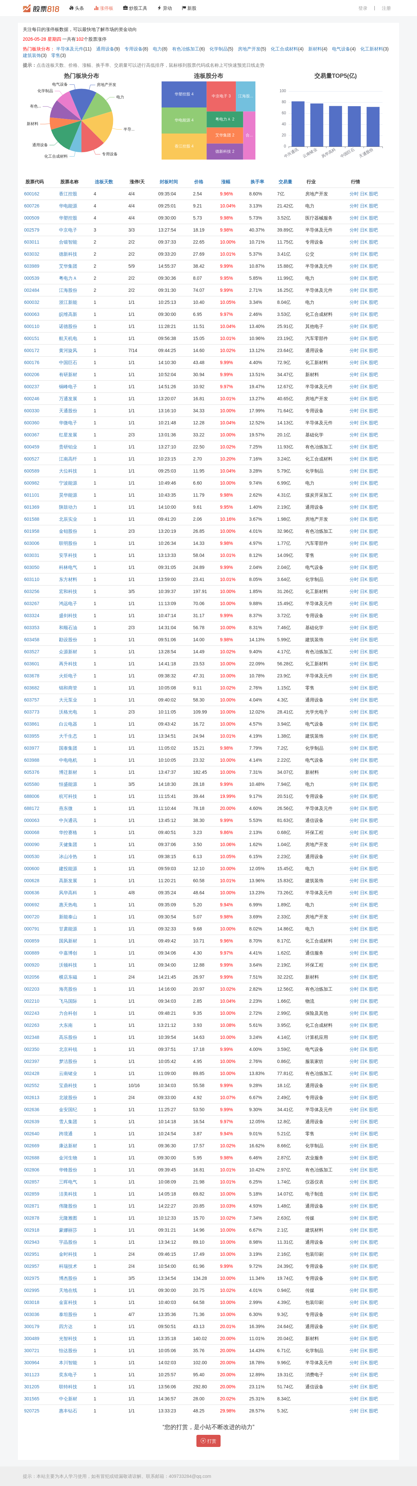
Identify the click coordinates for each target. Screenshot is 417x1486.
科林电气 (68, 567)
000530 (31, 856)
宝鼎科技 (68, 1085)
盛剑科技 (68, 615)
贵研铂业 (68, 446)
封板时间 (169, 181)
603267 (31, 603)
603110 (31, 579)
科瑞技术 (68, 1266)
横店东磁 (68, 977)
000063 (31, 820)
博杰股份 (68, 1278)
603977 (31, 748)
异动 (164, 8)
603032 (31, 254)
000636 (31, 892)
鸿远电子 (68, 603)
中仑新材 (68, 1398)
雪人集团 (68, 1121)
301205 (31, 1386)
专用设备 (133, 48)
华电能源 (68, 205)
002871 (31, 1206)
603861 (31, 724)
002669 (31, 1145)
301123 (31, 1374)
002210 (31, 1001)
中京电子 (68, 230)
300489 (31, 1338)
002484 (31, 290)
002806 (31, 1169)
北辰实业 (68, 519)
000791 (31, 928)
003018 (31, 1302)
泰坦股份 (68, 1314)
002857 (31, 1181)
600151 (31, 338)
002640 (31, 1133)
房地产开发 (249, 48)
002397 (31, 1061)
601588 (31, 519)
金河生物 (68, 1157)
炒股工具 (135, 8)
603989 (31, 266)
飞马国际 (68, 1001)
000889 (31, 952)
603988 (31, 760)
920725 (31, 1410)
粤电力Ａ (68, 278)
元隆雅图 (68, 1218)
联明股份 (68, 543)
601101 (31, 495)
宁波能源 (68, 483)
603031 (31, 555)
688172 (31, 808)
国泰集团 (68, 748)
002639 (31, 1121)
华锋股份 (68, 1169)
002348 (31, 1037)
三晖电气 (68, 1181)
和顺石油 (68, 627)
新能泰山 (68, 916)
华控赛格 (68, 832)
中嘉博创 (68, 952)
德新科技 (68, 254)
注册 (386, 8)
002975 (31, 1278)
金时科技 (68, 1254)
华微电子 (68, 422)
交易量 (285, 181)
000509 (31, 217)
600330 (31, 410)
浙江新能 (68, 302)
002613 (31, 1097)
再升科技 (68, 663)
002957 (31, 1266)
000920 (31, 965)
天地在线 (68, 1290)
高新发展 (68, 880)
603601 (31, 663)
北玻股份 (68, 1097)
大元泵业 (68, 699)
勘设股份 (68, 639)
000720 (31, 916)
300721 (31, 1350)
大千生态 (68, 736)
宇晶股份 (68, 1242)
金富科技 (68, 1302)
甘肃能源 (68, 928)
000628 (31, 880)
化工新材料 (371, 48)
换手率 (257, 181)
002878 (31, 1218)
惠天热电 (68, 904)
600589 (31, 471)
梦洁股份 (68, 1061)
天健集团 (68, 844)
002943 (31, 1242)
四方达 (66, 1326)
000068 (31, 832)
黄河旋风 (68, 350)
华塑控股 (68, 217)
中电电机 (68, 760)
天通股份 (68, 410)
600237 (31, 386)
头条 (76, 8)
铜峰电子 (68, 386)
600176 (31, 362)
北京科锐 (68, 1049)
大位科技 (68, 471)
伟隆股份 (68, 1206)
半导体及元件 (69, 48)
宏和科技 (68, 591)
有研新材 (68, 374)
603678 (31, 675)
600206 (31, 374)
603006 (31, 543)
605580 (31, 784)
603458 (31, 639)
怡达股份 (68, 1350)
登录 (362, 8)
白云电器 (68, 724)
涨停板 (103, 8)
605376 (31, 772)
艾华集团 (68, 266)
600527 (31, 458)
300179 (31, 1326)
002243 (31, 1013)
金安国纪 (68, 1109)
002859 (31, 1193)
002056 (31, 977)
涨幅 (225, 181)
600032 (31, 302)
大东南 (66, 1025)
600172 (31, 350)
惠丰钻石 (68, 1410)
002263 (31, 1025)
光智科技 (68, 1338)
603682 (31, 687)
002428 (31, 1073)
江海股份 (68, 290)
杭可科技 (68, 796)
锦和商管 (68, 687)
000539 (31, 278)
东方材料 (68, 579)
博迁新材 (68, 772)
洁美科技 (68, 1193)
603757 (31, 699)
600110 (31, 326)
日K (363, 193)
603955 (31, 736)
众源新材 (68, 651)
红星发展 (68, 434)
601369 (31, 507)
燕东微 (66, 808)
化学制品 (218, 48)
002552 (31, 1085)
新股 (189, 8)
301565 (31, 1398)
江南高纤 (68, 458)
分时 (354, 193)
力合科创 (68, 1013)
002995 (31, 1290)
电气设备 (341, 48)
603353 (31, 627)
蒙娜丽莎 (68, 1230)
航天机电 (68, 338)
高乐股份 (68, 1037)
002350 (31, 1049)
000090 (31, 844)
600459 (31, 446)
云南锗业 (68, 1073)
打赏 (208, 1441)
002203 (31, 989)
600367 (31, 434)
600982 (31, 483)
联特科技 (68, 1386)
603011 (31, 242)
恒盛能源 (68, 784)
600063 (31, 314)
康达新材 (68, 1145)
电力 (157, 48)
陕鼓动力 (68, 507)
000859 (31, 940)
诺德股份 (68, 326)
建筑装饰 (32, 55)
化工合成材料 (284, 48)
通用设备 (105, 48)
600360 (31, 422)
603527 (31, 651)
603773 (31, 712)
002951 (31, 1254)
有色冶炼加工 (185, 48)
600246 (31, 398)
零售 (55, 55)
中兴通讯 (68, 820)
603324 (31, 615)
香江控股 (68, 193)
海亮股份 (68, 989)
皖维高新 (68, 314)
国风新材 (68, 940)
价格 (198, 181)
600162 (31, 193)
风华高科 (68, 892)
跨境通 (66, 1133)
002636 (31, 1109)
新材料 (315, 48)
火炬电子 (68, 675)
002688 (31, 1157)
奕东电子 (68, 1374)
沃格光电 (68, 712)
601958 (31, 531)
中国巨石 (68, 362)
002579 (31, 230)
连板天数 (104, 181)
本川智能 (68, 1362)
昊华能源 (68, 495)
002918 (31, 1230)
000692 (31, 904)
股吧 (373, 193)
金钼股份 (68, 531)
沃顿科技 (68, 965)
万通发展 (68, 398)
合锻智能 (68, 242)
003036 (31, 1314)
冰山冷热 (68, 856)
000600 (31, 868)
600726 (31, 205)
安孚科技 (68, 555)
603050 (31, 567)
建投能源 (68, 868)
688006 (31, 796)
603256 (31, 591)
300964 (31, 1362)
